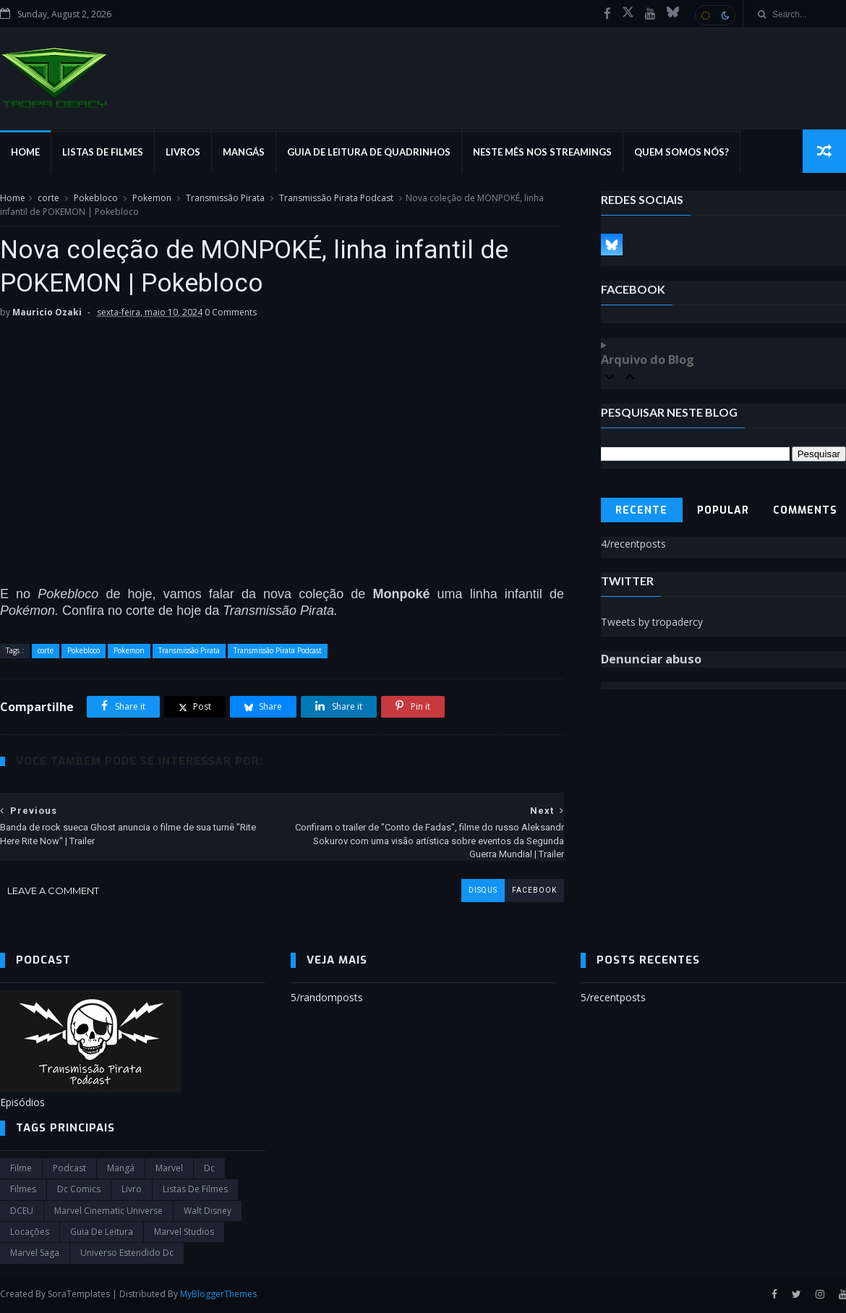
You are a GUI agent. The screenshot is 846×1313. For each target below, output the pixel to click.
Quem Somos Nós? (681, 152)
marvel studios (184, 1231)
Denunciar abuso (651, 659)
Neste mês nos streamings (542, 152)
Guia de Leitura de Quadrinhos (368, 152)
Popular (723, 510)
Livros (183, 152)
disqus (483, 890)
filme (21, 1168)
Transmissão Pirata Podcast (336, 198)
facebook (534, 890)
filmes (23, 1189)
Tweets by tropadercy (652, 622)
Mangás (244, 152)
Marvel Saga (34, 1252)
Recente (641, 510)
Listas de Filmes (102, 152)
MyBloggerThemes (218, 1294)
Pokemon (151, 198)
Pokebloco (96, 198)
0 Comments (231, 312)
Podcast (69, 1168)
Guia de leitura (101, 1231)
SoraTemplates (79, 1294)
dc (209, 1168)
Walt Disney (207, 1210)
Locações (29, 1231)
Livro (131, 1189)
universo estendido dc (127, 1252)
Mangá (120, 1168)
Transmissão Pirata (225, 198)
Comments (805, 510)
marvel (169, 1168)
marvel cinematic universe (108, 1210)
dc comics (79, 1189)
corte (48, 198)
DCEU (21, 1210)
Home (25, 152)
